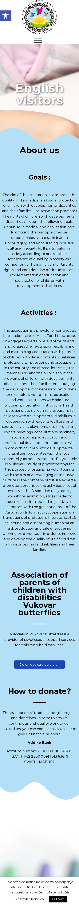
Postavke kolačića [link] (29, 899)
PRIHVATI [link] (58, 899)
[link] (5, 15)
